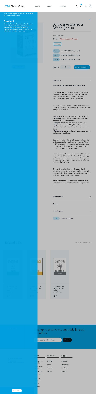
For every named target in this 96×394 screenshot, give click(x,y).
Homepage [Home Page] (14, 6)
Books (37, 6)
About (49, 6)
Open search (76, 6)
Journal (63, 6)
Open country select (90, 6)
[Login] (86, 6)
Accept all (16, 390)
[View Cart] (81, 6)
